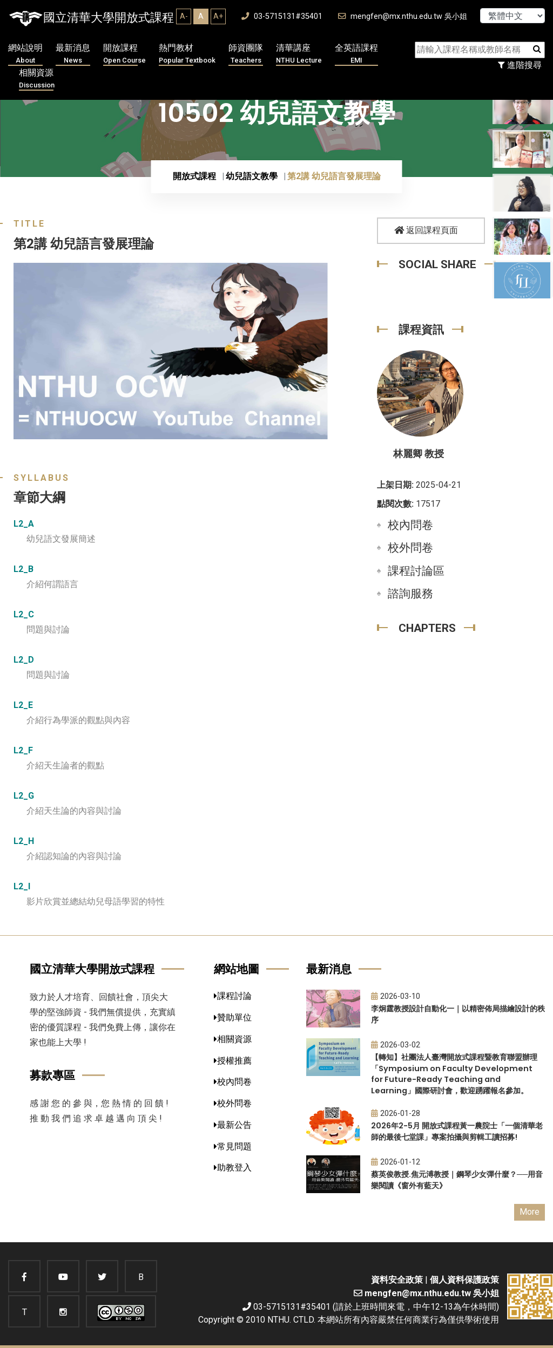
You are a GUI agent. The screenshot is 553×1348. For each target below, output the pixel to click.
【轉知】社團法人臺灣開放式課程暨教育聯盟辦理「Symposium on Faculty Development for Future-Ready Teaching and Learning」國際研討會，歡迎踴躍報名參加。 (454, 1074)
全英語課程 (356, 54)
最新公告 (233, 1125)
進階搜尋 (520, 65)
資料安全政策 (397, 1280)
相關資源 (37, 79)
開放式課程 (194, 176)
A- (184, 16)
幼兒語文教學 (252, 176)
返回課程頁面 (426, 230)
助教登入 (233, 1167)
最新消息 (73, 54)
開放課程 (124, 54)
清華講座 (299, 54)
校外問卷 (410, 547)
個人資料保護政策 (464, 1280)
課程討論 (233, 996)
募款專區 (52, 1075)
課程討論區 (416, 570)
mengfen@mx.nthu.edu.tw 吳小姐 (402, 16)
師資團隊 (245, 54)
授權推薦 (233, 1061)
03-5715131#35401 (281, 16)
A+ (218, 16)
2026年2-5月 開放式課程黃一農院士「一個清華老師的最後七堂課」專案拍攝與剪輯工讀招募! (457, 1131)
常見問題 (233, 1146)
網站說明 (25, 54)
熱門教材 (187, 54)
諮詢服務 (410, 593)
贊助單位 (233, 1017)
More (529, 1212)
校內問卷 (410, 525)
